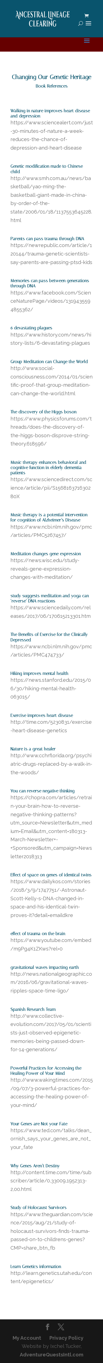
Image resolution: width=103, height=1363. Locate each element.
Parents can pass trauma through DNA (47, 238)
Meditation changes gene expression (45, 553)
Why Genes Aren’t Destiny (35, 1165)
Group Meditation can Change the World (49, 361)
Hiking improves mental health (39, 673)
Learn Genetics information (35, 1266)
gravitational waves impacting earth (44, 967)
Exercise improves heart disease (41, 715)
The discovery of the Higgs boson (43, 411)
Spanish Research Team (32, 1009)
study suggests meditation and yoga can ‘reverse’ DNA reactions (49, 598)
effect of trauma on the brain (37, 933)
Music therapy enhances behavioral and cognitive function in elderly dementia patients (48, 467)
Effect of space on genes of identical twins (50, 874)
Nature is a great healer (32, 748)
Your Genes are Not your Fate (38, 1123)
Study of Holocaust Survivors (38, 1207)
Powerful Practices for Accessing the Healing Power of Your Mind (45, 1070)
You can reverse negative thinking (42, 790)
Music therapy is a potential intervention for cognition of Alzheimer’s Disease (48, 517)
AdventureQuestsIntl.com (51, 1355)
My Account (27, 1338)
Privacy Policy (66, 1338)
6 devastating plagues (31, 327)
